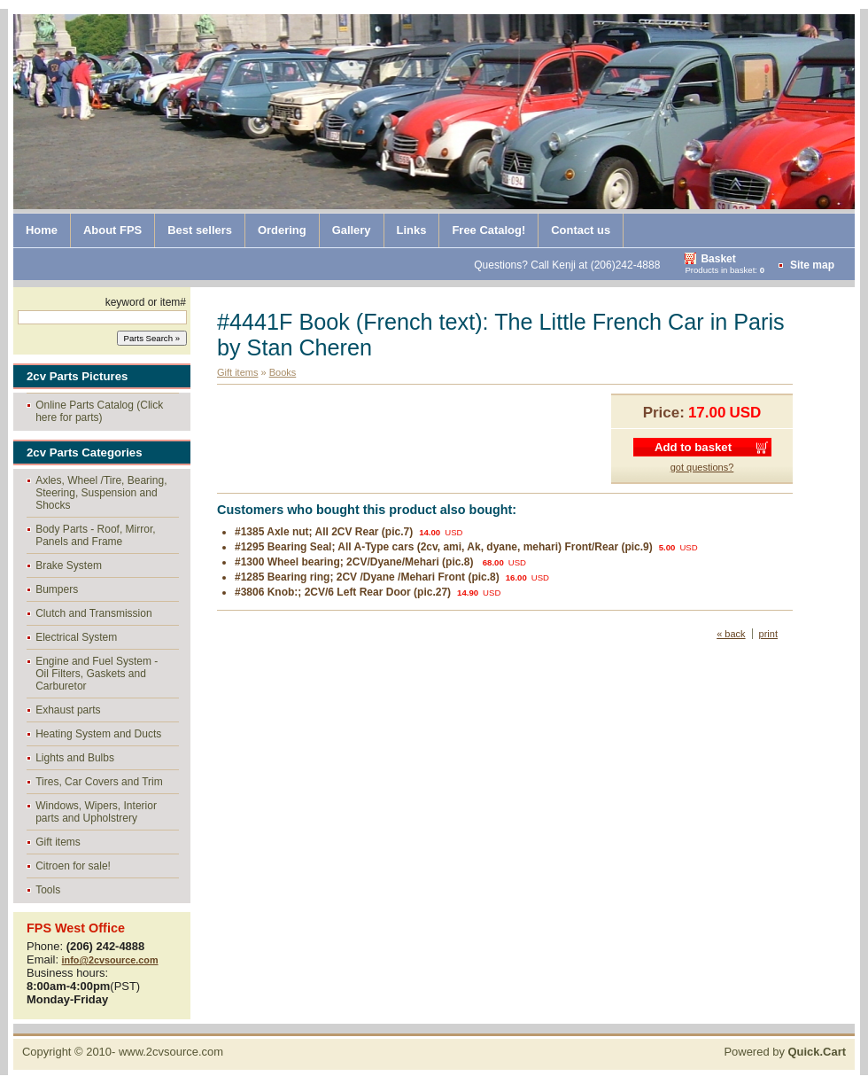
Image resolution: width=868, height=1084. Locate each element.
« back (731, 633)
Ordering (282, 230)
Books (283, 372)
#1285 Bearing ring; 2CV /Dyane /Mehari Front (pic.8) (367, 577)
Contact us (580, 230)
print (768, 633)
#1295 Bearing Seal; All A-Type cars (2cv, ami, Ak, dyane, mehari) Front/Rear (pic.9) (444, 547)
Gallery (351, 230)
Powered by (785, 1051)
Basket (718, 259)
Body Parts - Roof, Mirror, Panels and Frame (95, 535)
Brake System (68, 565)
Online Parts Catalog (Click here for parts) (99, 411)
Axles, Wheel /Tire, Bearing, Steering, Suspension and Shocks (101, 492)
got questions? (702, 467)
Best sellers (199, 230)
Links (412, 230)
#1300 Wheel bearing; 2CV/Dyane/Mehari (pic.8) (356, 562)
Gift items (58, 842)
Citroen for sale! (73, 866)
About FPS (112, 230)
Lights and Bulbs (74, 758)
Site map (812, 265)
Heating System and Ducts (98, 734)
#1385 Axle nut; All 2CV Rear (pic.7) (324, 532)
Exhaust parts (67, 710)
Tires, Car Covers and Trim (99, 782)
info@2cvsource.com (110, 960)
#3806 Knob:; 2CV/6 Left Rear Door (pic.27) (343, 592)
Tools (47, 890)
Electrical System (76, 637)
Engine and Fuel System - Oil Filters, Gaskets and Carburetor (96, 673)
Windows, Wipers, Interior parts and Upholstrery (96, 811)
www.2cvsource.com (171, 1051)
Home (42, 230)
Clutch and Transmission (93, 613)
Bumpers (56, 589)
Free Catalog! (488, 230)
